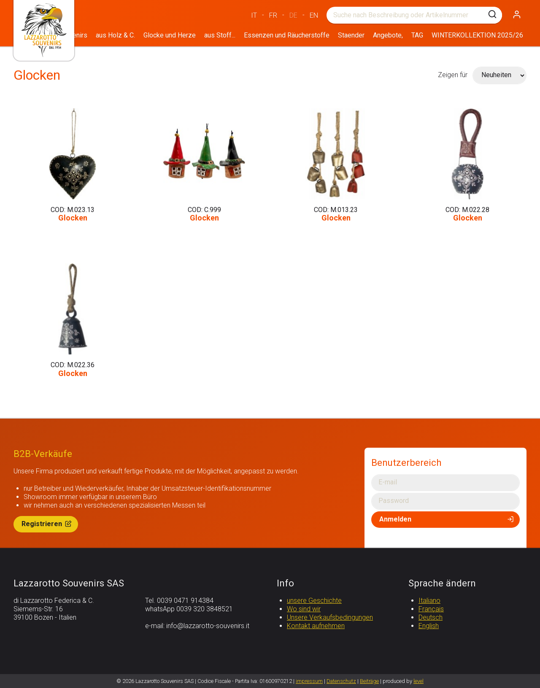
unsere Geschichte (314, 601)
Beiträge (369, 681)
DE (293, 15)
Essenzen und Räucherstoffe (286, 35)
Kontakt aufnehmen (316, 626)
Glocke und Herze (169, 35)
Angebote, (388, 35)
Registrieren (47, 524)
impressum (309, 681)
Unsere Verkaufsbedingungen (330, 617)
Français (431, 609)
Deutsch (430, 617)
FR (273, 15)
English (428, 626)
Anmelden (447, 519)
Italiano (429, 601)
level (418, 681)
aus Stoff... (219, 35)
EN (314, 15)
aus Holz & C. (115, 35)
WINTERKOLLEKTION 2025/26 (477, 35)
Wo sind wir (304, 609)
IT (254, 15)
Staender (351, 35)
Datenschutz (341, 681)
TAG (417, 35)
